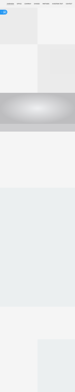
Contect (69, 4)
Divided (37, 4)
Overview (10, 4)
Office (19, 4)
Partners (46, 4)
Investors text (57, 4)
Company (27, 4)
